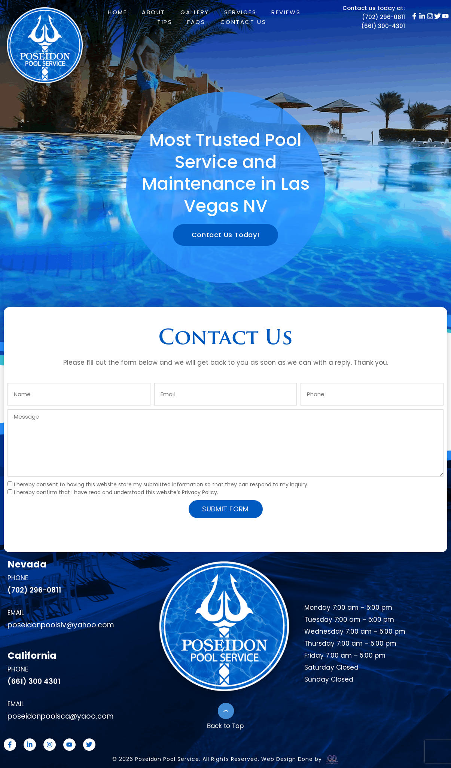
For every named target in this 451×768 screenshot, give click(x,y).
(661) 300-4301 (383, 26)
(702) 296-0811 (383, 17)
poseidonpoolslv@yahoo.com (60, 625)
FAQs (196, 22)
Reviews (286, 12)
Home (117, 12)
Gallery (194, 12)
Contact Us (243, 22)
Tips (164, 22)
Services (240, 12)
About (153, 12)
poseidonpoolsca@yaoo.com (60, 716)
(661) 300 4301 (33, 681)
